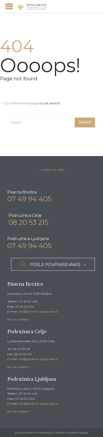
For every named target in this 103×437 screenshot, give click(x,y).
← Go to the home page (19, 103)
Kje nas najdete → (19, 319)
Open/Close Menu (9, 6)
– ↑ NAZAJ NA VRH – (51, 170)
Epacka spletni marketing (33, 432)
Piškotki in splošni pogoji (70, 432)
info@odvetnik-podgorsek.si (38, 311)
